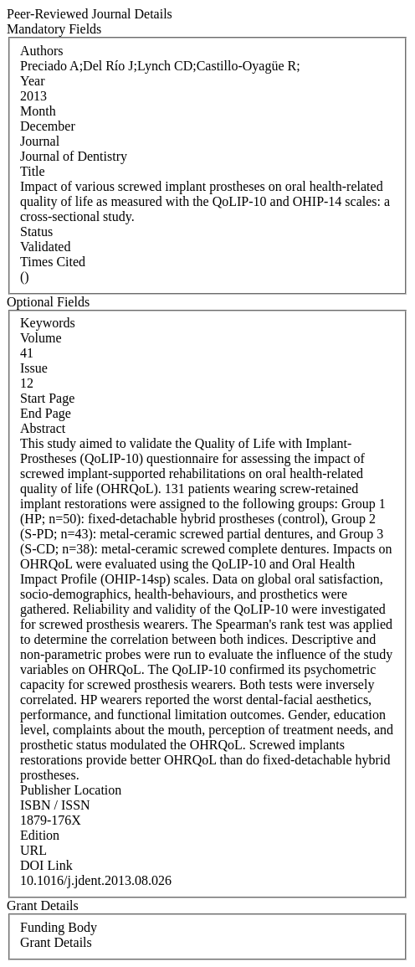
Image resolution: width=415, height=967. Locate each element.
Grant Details (56, 942)
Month (38, 111)
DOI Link (46, 865)
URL (33, 850)
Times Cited (52, 262)
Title (32, 171)
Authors (42, 51)
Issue (34, 368)
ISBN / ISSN (55, 805)
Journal (39, 141)
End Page (45, 413)
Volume (40, 338)
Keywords (47, 323)
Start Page (47, 398)
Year (32, 81)
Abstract (42, 428)
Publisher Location (70, 790)
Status (36, 231)
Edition (39, 835)
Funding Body (58, 927)
